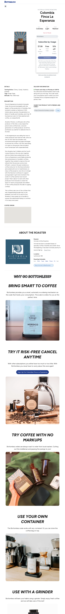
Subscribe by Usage (47, 42)
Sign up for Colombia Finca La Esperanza (32, 372)
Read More (47, 250)
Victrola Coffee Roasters (47, 9)
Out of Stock (47, 57)
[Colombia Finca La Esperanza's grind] (47, 36)
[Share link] (44, 110)
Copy (58, 110)
